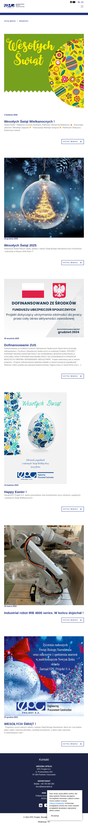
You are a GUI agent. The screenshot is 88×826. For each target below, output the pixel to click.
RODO (44, 798)
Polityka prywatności (44, 796)
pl (79, 2)
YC (48, 822)
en (82, 2)
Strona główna (10, 21)
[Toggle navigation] (82, 6)
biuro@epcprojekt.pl (44, 787)
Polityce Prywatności (56, 803)
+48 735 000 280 (47, 784)
